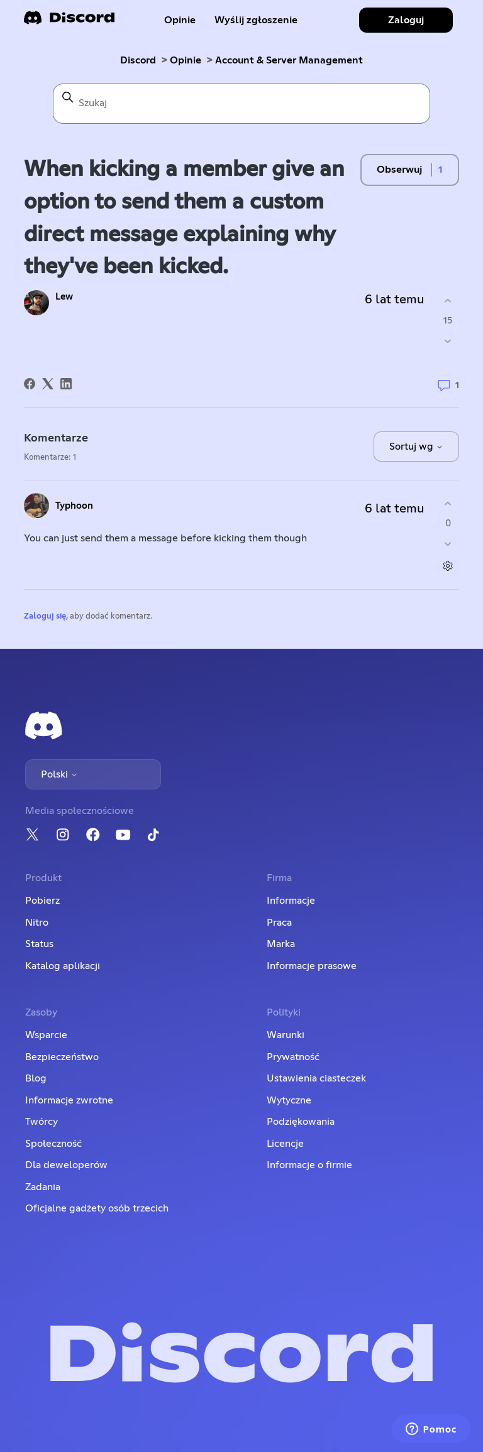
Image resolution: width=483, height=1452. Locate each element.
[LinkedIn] (66, 383)
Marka (281, 944)
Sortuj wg (416, 447)
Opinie (180, 20)
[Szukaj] (241, 104)
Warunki (285, 1035)
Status (39, 944)
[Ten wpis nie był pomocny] (448, 341)
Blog (36, 1078)
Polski (59, 774)
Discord (138, 60)
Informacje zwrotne (69, 1100)
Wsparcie (46, 1035)
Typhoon (74, 506)
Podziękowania (301, 1122)
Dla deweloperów (66, 1165)
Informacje (291, 901)
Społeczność (53, 1144)
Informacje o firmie (309, 1165)
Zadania (42, 1187)
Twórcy (41, 1122)
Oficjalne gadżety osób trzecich (97, 1208)
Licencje (285, 1144)
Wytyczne (289, 1100)
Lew (64, 296)
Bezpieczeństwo (62, 1057)
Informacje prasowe (312, 966)
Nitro (36, 923)
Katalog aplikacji (62, 966)
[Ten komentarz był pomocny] (448, 504)
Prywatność (293, 1057)
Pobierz (42, 901)
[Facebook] (29, 383)
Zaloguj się (45, 616)
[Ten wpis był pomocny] (448, 301)
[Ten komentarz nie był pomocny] (448, 544)
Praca (279, 923)
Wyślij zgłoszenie (255, 20)
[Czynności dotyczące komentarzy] (448, 566)
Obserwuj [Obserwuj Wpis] (399, 170)
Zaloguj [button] (406, 20)
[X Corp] (47, 383)
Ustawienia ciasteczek (316, 1078)
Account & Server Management (289, 60)
